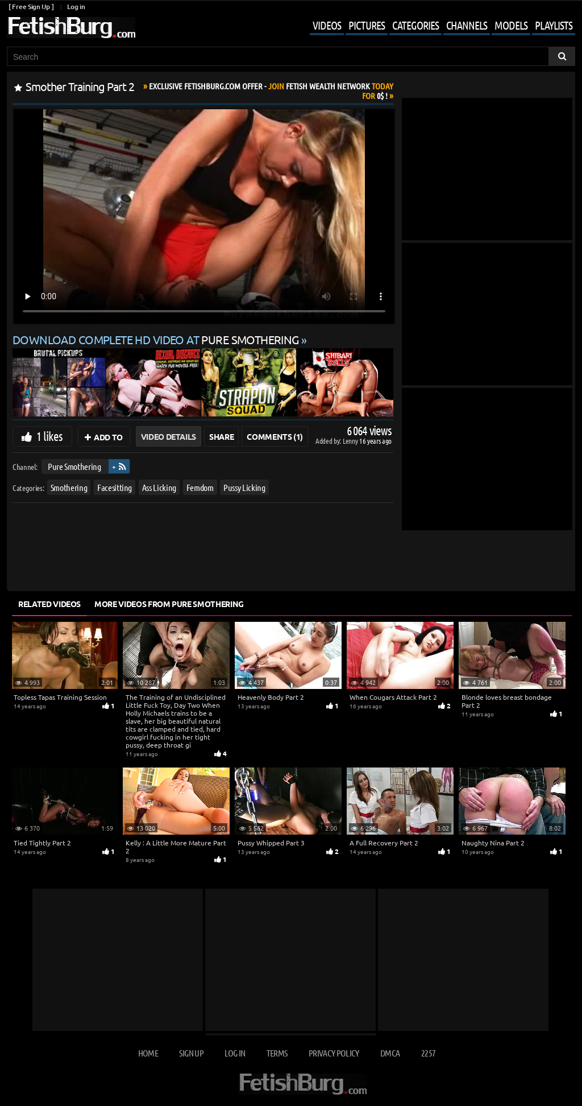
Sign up (191, 1052)
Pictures (366, 25)
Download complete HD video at (157, 339)
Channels (466, 25)
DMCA (390, 1052)
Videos (327, 25)
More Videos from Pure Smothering (169, 604)
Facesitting (114, 486)
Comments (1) (275, 436)
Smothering (69, 486)
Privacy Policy (334, 1052)
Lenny (351, 440)
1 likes (49, 435)
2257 (428, 1052)
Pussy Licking (244, 486)
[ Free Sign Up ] (31, 6)
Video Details (168, 436)
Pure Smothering (74, 466)
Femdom (200, 486)
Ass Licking (159, 486)
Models (510, 25)
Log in (76, 6)
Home (148, 1052)
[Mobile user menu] (434, 26)
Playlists (553, 25)
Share (221, 436)
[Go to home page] (71, 27)
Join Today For (271, 91)
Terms (277, 1052)
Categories (415, 25)
